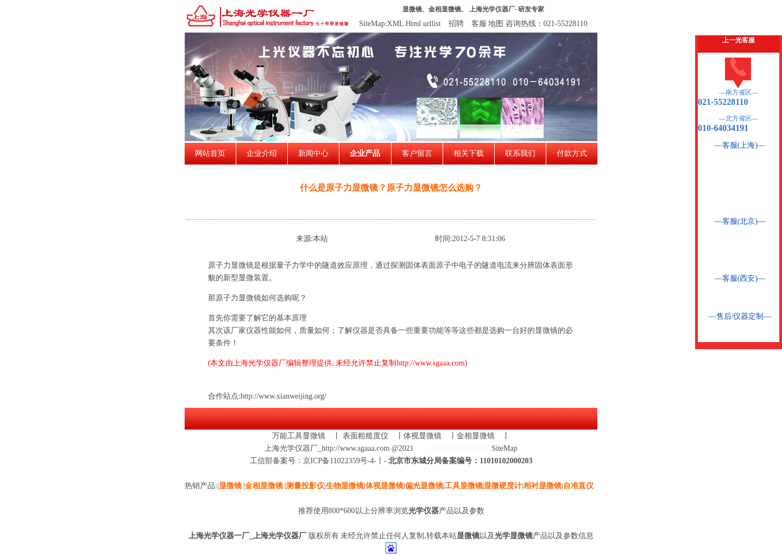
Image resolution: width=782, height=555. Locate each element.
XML (395, 24)
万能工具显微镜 (298, 436)
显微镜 (412, 9)
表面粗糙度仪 (365, 436)
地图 (495, 24)
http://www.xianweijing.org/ (283, 396)
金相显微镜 (444, 9)
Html (413, 24)
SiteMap (504, 448)
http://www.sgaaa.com (430, 363)
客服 (479, 24)
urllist (432, 24)
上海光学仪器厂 (492, 9)
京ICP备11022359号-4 (338, 461)
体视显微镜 (422, 436)
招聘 (456, 24)
